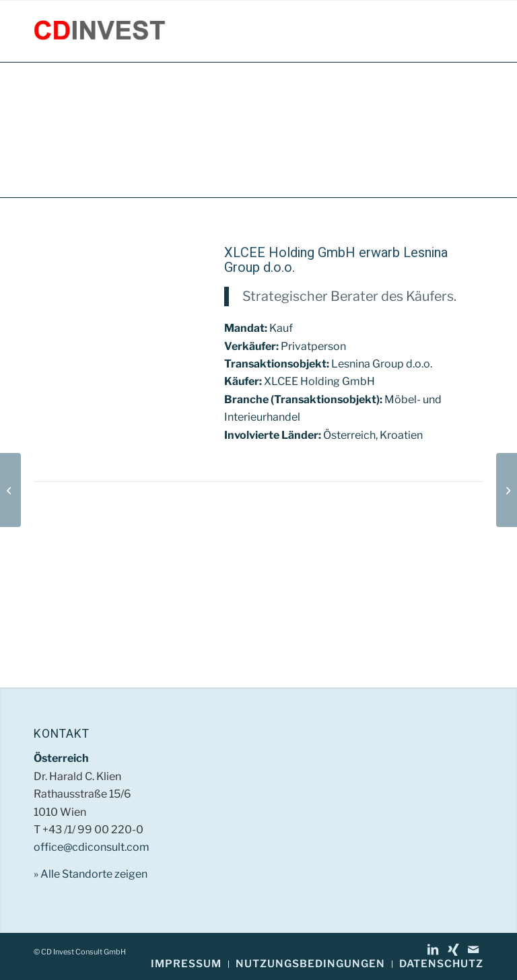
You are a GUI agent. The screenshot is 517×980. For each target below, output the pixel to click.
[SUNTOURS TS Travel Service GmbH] (506, 490)
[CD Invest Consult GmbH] (100, 31)
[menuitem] (186, 964)
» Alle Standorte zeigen (90, 874)
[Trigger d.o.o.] (10, 490)
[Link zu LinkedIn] (433, 950)
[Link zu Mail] (473, 950)
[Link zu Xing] (453, 950)
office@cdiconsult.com (91, 847)
